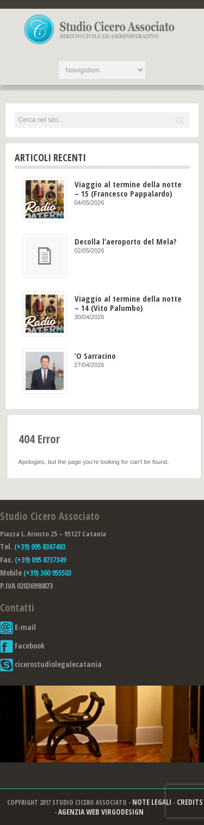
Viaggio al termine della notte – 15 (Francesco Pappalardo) (128, 189)
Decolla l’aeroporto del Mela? (126, 241)
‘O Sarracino (95, 355)
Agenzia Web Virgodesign (101, 811)
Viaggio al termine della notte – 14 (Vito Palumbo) (128, 303)
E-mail (18, 627)
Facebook (22, 645)
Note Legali (151, 802)
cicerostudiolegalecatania (51, 664)
